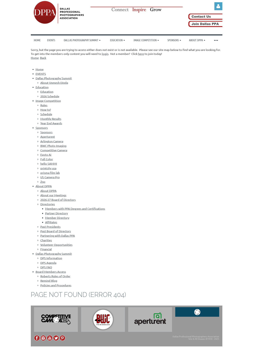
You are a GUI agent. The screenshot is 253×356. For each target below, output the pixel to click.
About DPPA (44, 186)
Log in (218, 6)
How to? (45, 109)
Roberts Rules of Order (55, 276)
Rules (43, 105)
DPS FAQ (46, 267)
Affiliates (51, 222)
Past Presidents (50, 226)
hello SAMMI (48, 163)
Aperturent (47, 136)
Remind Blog (48, 280)
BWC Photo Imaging (53, 145)
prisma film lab (50, 172)
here (141, 53)
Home (35, 57)
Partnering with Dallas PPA (57, 235)
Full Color (46, 159)
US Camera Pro (50, 177)
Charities (46, 240)
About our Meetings (53, 195)
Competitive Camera (53, 150)
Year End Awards (51, 123)
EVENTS (41, 73)
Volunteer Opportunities (56, 244)
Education (42, 87)
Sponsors (42, 127)
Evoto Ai (45, 154)
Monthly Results (50, 118)
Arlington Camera (51, 141)
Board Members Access (51, 271)
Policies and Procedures (55, 285)
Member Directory (57, 217)
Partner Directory (56, 213)
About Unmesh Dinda (54, 82)
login (105, 53)
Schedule (46, 114)
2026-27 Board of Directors (58, 199)
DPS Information (51, 258)
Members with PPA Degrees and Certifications (75, 208)
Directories (47, 204)
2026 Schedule (49, 96)
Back (43, 57)
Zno (42, 181)
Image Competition (48, 100)
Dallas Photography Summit (54, 78)
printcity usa (48, 168)
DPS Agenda (48, 262)
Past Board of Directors (55, 231)
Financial (46, 249)
